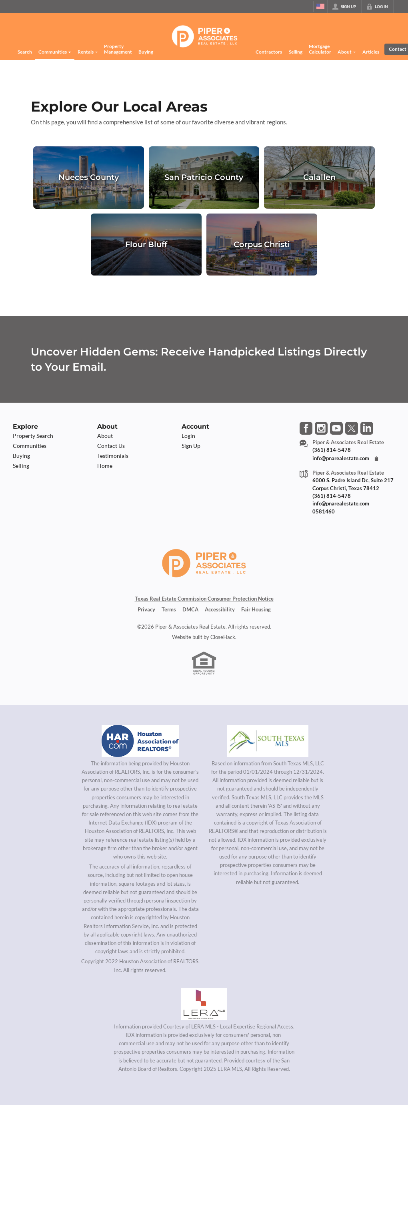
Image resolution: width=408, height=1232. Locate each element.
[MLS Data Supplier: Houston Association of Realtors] (140, 741)
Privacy (146, 609)
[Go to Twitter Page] (351, 428)
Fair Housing (256, 609)
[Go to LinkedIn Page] (366, 428)
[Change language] (320, 6)
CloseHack (222, 637)
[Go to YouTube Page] (336, 428)
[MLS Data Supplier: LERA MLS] (204, 1004)
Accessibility (220, 609)
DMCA (190, 609)
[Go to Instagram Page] (321, 428)
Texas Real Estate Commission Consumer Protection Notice (204, 598)
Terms (169, 609)
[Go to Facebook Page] (306, 428)
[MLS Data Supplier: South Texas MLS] (268, 741)
